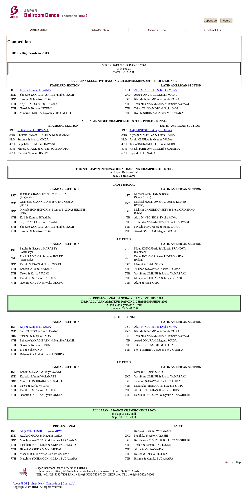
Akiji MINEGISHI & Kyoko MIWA (155, 90)
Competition (53, 483)
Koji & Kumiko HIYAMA (35, 90)
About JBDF (20, 483)
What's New (37, 483)
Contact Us (69, 483)
